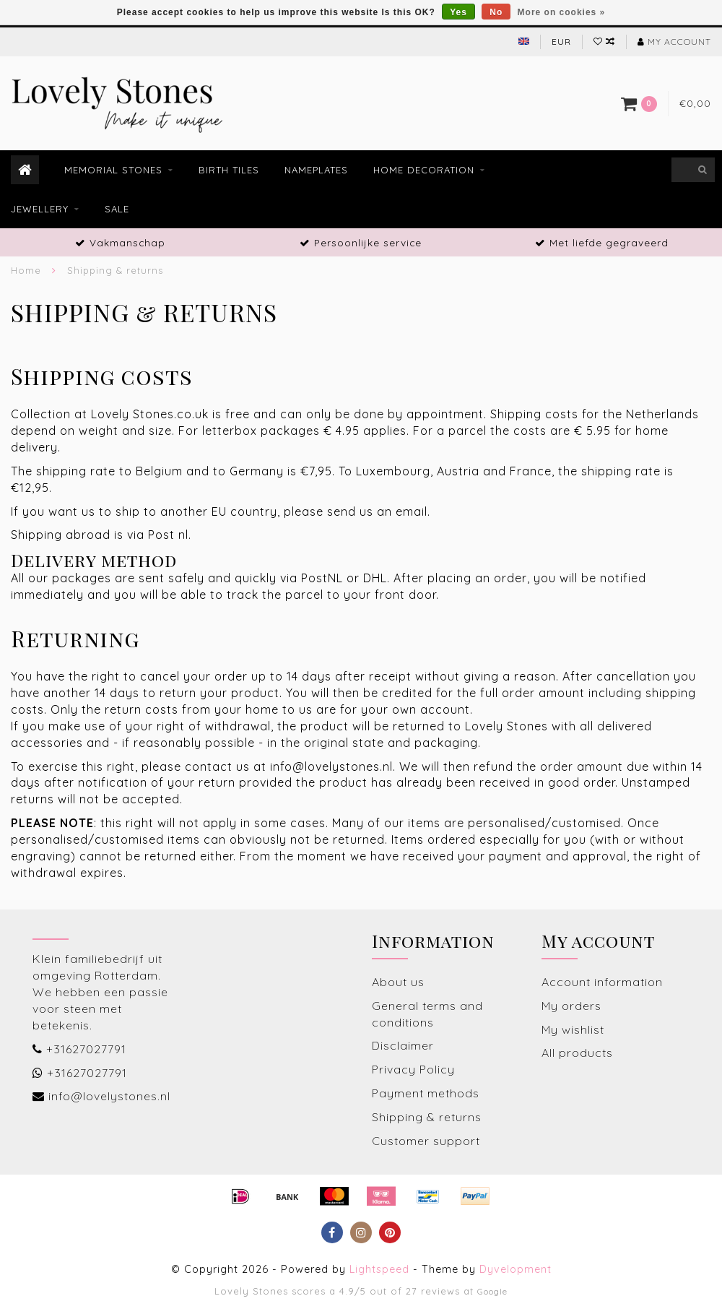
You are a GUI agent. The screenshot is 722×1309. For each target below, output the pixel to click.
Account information (602, 982)
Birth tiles (229, 170)
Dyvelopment (515, 1269)
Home (26, 270)
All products (577, 1052)
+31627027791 (86, 1049)
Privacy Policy (413, 1069)
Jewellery (40, 209)
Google (492, 1291)
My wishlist (573, 1029)
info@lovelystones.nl (109, 1096)
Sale (117, 209)
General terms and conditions (427, 1013)
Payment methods (425, 1093)
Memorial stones (113, 170)
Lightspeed (379, 1269)
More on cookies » (562, 12)
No (496, 12)
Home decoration (423, 170)
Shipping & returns (427, 1117)
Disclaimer (403, 1045)
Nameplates (316, 170)
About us (398, 982)
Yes (458, 12)
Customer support (426, 1140)
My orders (571, 1005)
